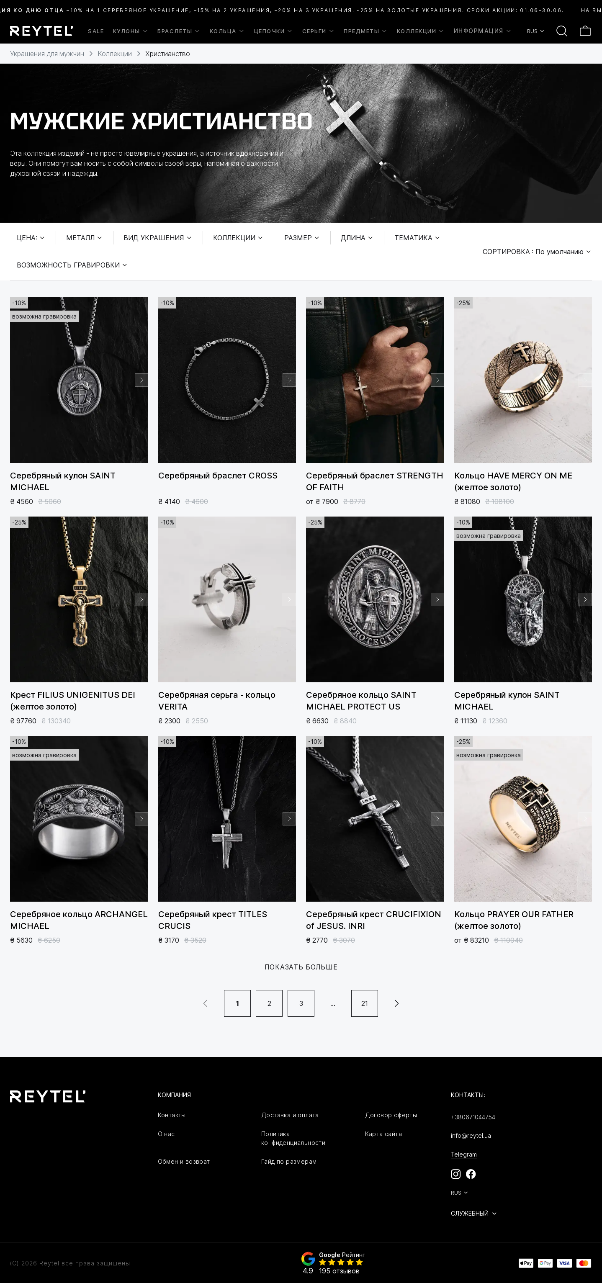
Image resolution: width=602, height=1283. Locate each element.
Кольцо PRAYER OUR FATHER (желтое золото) (514, 920)
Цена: (31, 238)
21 (364, 1003)
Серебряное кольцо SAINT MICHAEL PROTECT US (361, 701)
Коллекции (421, 31)
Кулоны (131, 31)
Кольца (227, 31)
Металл (84, 238)
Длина (357, 238)
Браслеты (179, 31)
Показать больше (301, 967)
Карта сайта (383, 1133)
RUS (536, 31)
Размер (302, 238)
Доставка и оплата (290, 1114)
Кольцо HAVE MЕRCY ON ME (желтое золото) (513, 481)
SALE (96, 31)
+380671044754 (473, 1117)
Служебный (474, 1213)
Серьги (318, 31)
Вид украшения (158, 238)
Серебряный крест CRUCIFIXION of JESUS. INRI (373, 920)
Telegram (464, 1154)
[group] (79, 380)
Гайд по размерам (288, 1161)
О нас (166, 1133)
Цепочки (273, 31)
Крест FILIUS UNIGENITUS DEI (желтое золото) (72, 701)
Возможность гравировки (72, 265)
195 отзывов (339, 1271)
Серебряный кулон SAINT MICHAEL (63, 481)
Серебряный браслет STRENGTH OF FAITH (374, 481)
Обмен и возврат (184, 1161)
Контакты (172, 1114)
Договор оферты (391, 1114)
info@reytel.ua (471, 1135)
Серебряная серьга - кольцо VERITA (216, 701)
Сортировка (537, 252)
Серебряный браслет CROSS (218, 476)
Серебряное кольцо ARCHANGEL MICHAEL (79, 920)
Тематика (417, 238)
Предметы (366, 31)
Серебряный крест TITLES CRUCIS (212, 920)
